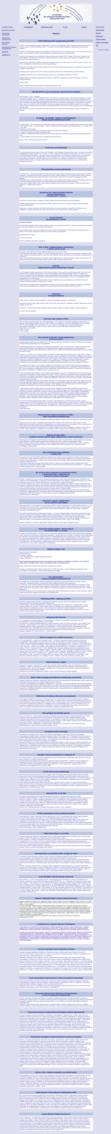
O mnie (65, 27)
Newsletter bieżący (7, 27)
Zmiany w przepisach (102, 42)
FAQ (97, 45)
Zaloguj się (5, 51)
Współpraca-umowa (47, 27)
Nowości (98, 33)
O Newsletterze (28, 27)
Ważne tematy (100, 30)
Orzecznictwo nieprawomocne (6, 38)
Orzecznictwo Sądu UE (6, 43)
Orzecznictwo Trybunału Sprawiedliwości (9, 47)
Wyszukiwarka (100, 27)
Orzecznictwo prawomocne (6, 34)
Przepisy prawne (101, 39)
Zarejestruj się (6, 55)
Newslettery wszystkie (8, 30)
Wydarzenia (99, 36)
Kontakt (84, 27)
